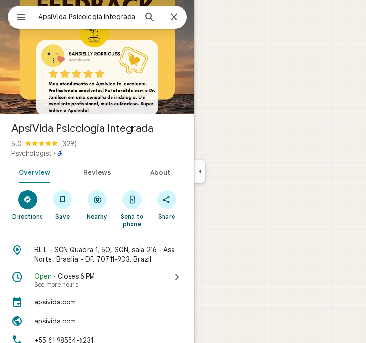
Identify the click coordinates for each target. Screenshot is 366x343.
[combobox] (87, 16)
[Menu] (21, 18)
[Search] (149, 18)
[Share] (166, 204)
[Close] (174, 18)
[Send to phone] (131, 208)
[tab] (32, 171)
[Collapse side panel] (199, 171)
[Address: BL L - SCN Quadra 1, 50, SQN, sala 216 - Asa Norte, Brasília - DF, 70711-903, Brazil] (97, 254)
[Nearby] (97, 204)
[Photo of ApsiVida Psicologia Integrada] (97, 57)
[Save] (62, 204)
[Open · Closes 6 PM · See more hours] (97, 280)
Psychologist (31, 153)
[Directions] (27, 204)
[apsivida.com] (97, 302)
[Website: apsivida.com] (97, 321)
